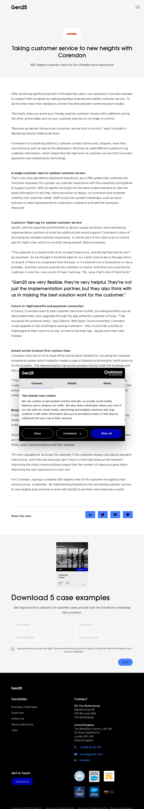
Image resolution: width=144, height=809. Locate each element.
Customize (72, 433)
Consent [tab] (36, 383)
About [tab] (107, 383)
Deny (37, 433)
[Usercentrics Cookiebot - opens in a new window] (106, 373)
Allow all (106, 433)
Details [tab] (72, 383)
